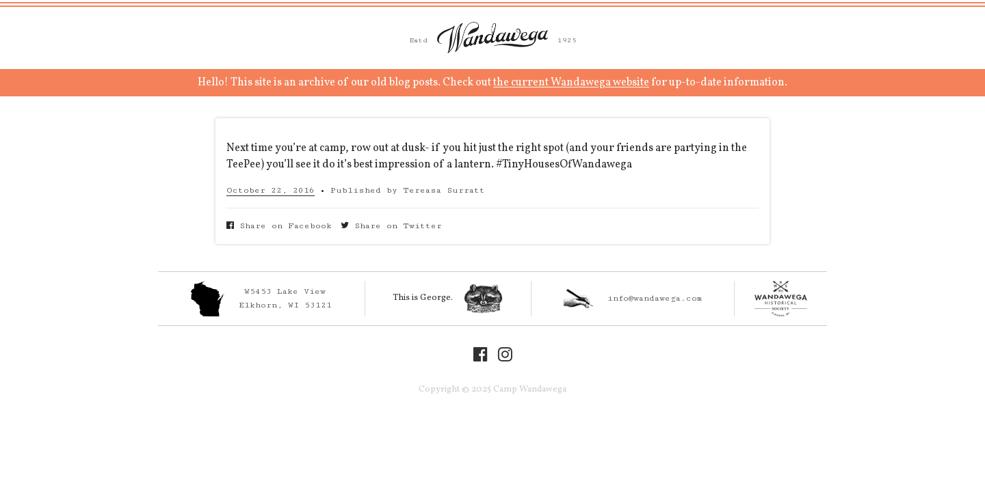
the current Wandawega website (571, 82)
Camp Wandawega (492, 37)
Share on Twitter (391, 226)
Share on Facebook (279, 226)
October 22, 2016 (270, 190)
